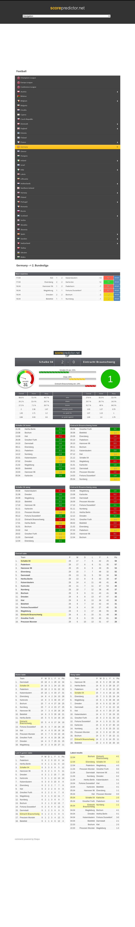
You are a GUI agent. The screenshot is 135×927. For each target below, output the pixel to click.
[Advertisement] (67, 45)
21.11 (72, 512)
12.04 (18, 541)
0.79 (113, 409)
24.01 (72, 519)
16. (17, 615)
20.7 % (88, 401)
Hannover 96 (30, 472)
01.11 (18, 509)
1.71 (33, 413)
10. (17, 593)
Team (23, 557)
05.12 (18, 516)
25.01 (18, 458)
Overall (21, 394)
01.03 (72, 472)
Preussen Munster (87, 472)
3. (16, 568)
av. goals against (67, 417)
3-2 (115, 429)
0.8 (46, 417)
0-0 (60, 512)
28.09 (72, 502)
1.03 (88, 409)
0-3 (115, 443)
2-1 (60, 429)
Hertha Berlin (30, 429)
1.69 (88, 417)
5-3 (60, 465)
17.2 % (21, 405)
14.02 (72, 468)
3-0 (60, 505)
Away (46, 394)
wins (67, 398)
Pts (115, 557)
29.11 (72, 451)
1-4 (115, 436)
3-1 (60, 451)
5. (16, 575)
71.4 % (33, 398)
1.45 (21, 413)
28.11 (18, 451)
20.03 (72, 534)
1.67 (46, 409)
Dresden (28, 461)
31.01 (72, 465)
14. (17, 607)
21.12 (72, 458)
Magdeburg (29, 465)
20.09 (72, 436)
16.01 (72, 461)
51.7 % (88, 405)
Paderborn (29, 451)
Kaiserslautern (31, 458)
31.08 (18, 494)
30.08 (72, 433)
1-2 (115, 440)
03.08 (72, 491)
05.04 (18, 476)
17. (17, 618)
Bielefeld (28, 468)
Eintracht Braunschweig (99, 362)
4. (16, 572)
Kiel (26, 436)
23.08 (18, 433)
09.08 (72, 429)
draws (67, 401)
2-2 (60, 458)
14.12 (18, 454)
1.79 (113, 417)
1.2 (46, 413)
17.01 (18, 523)
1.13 (101, 413)
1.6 (101, 417)
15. (17, 611)
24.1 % (21, 401)
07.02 (18, 461)
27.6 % (88, 398)
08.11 (18, 447)
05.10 (18, 502)
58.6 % (21, 398)
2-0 (115, 451)
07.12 (72, 454)
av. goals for (67, 413)
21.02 (18, 465)
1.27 (101, 409)
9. (16, 590)
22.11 (18, 512)
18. (17, 622)
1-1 (115, 433)
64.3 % (113, 405)
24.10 (18, 443)
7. (16, 582)
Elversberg (29, 447)
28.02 (18, 534)
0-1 (60, 436)
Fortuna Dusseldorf (87, 476)
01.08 (18, 429)
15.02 (18, 530)
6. (16, 579)
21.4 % (113, 398)
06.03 (18, 468)
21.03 (18, 537)
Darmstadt (29, 443)
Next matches (22, 274)
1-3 (115, 502)
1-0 (60, 440)
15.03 (18, 472)
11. (17, 597)
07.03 (72, 530)
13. (17, 604)
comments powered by (27, 839)
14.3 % (113, 401)
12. (17, 600)
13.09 (18, 436)
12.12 (72, 516)
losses (67, 405)
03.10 (72, 440)
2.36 (33, 409)
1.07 (88, 413)
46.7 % (46, 398)
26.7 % (46, 401)
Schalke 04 (46, 362)
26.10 (72, 443)
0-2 (115, 447)
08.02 (72, 523)
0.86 (21, 417)
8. (16, 586)
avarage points (67, 409)
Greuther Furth (31, 440)
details (116, 278)
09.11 (72, 447)
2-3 (115, 523)
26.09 (18, 440)
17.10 (18, 505)
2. (16, 564)
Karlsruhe (29, 476)
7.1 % (34, 405)
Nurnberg (28, 454)
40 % (101, 405)
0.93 (33, 417)
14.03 (72, 476)
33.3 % (101, 398)
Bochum (28, 433)
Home (34, 394)
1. (16, 561)
